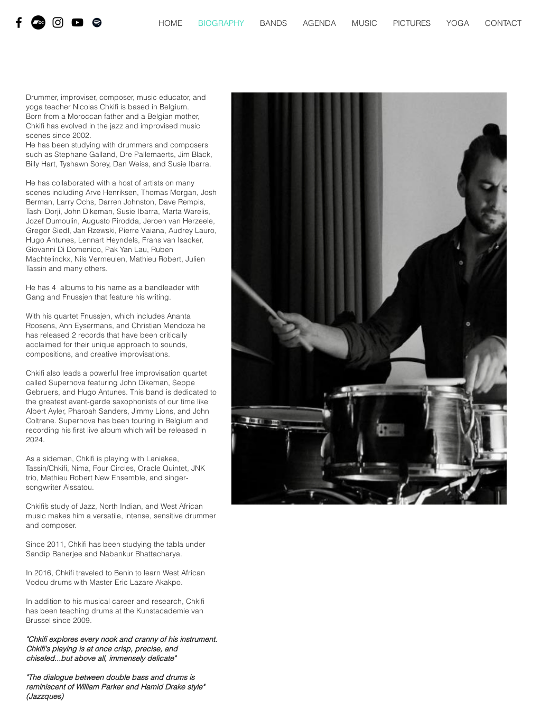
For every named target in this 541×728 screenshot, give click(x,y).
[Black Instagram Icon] (58, 22)
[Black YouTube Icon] (77, 22)
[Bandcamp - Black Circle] (38, 22)
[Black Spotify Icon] (97, 22)
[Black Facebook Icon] (19, 22)
